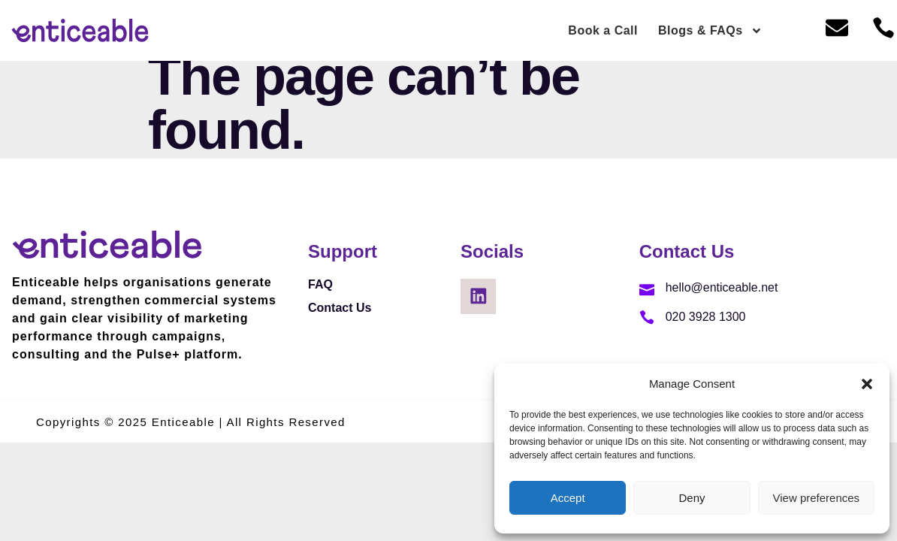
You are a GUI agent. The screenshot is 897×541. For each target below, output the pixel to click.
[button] (866, 383)
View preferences (816, 497)
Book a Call (603, 30)
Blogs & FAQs (710, 31)
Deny (691, 497)
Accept (568, 497)
